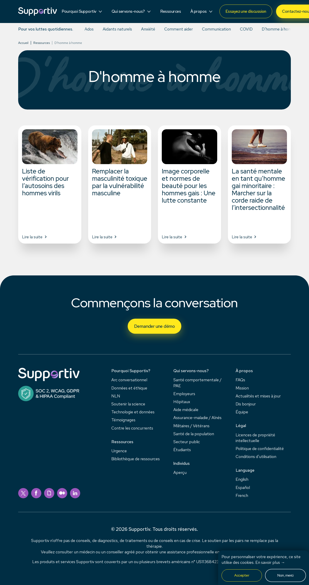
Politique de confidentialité (260, 448)
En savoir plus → (270, 562)
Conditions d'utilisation (256, 456)
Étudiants (182, 449)
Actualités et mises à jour (258, 396)
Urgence (119, 450)
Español (243, 487)
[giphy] (49, 493)
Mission (242, 388)
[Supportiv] (37, 11)
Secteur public (186, 441)
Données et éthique (129, 388)
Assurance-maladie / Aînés (197, 417)
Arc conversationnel (129, 379)
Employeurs (184, 393)
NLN (115, 396)
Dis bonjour (246, 404)
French (242, 495)
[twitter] (23, 493)
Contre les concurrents (132, 428)
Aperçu (180, 472)
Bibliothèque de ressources (135, 458)
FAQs (240, 379)
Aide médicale (185, 409)
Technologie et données (132, 412)
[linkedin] (75, 493)
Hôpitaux (181, 401)
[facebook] (36, 493)
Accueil (23, 42)
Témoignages (123, 419)
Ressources (41, 42)
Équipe (242, 412)
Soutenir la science (128, 404)
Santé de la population (193, 433)
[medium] (62, 493)
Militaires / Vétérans (191, 425)
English (242, 479)
